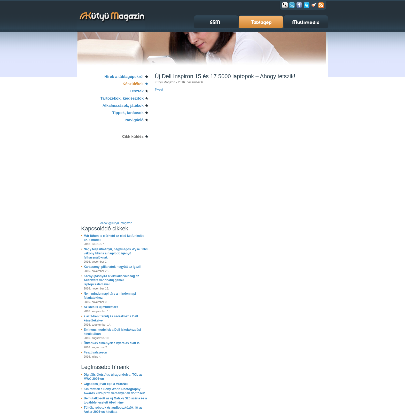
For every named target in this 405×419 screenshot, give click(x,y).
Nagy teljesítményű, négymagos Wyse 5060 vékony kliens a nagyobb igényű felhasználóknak (115, 253)
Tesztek (137, 91)
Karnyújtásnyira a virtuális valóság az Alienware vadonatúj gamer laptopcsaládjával (111, 280)
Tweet (159, 89)
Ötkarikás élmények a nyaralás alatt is (111, 343)
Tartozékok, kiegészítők (122, 98)
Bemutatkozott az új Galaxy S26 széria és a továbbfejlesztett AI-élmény (115, 400)
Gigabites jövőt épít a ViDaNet (106, 384)
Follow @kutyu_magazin (115, 223)
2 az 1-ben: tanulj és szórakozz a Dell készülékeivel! (111, 318)
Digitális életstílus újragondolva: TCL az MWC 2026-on (113, 377)
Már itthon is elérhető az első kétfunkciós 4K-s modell (114, 238)
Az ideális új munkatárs (101, 307)
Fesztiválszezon (95, 352)
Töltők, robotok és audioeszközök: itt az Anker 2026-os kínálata (113, 410)
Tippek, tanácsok (128, 112)
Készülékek (133, 84)
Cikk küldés (133, 136)
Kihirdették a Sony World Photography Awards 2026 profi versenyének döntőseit (114, 391)
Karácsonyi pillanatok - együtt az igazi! (112, 267)
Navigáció (134, 120)
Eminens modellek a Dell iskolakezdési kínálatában (112, 332)
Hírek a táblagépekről (124, 76)
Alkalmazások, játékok (123, 105)
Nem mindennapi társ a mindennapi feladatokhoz (110, 296)
